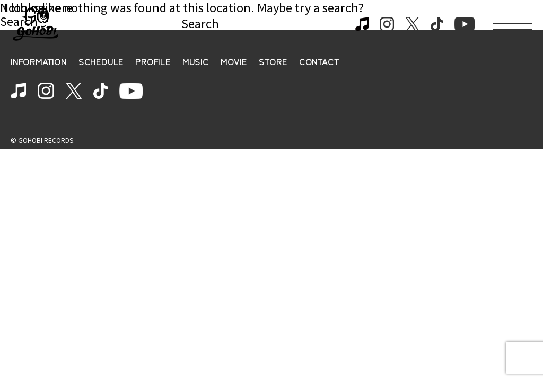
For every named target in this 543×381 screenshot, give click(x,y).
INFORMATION (39, 62)
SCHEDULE (101, 62)
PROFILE (153, 62)
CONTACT (319, 62)
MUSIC (195, 62)
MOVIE (234, 62)
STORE (273, 62)
